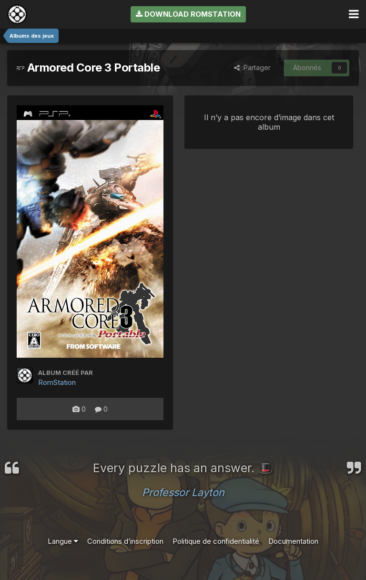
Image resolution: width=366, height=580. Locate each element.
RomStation (57, 382)
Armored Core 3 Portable (88, 67)
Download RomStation (188, 14)
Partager (252, 67)
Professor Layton (183, 492)
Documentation (293, 541)
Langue (63, 541)
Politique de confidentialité (216, 541)
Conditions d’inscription (125, 541)
